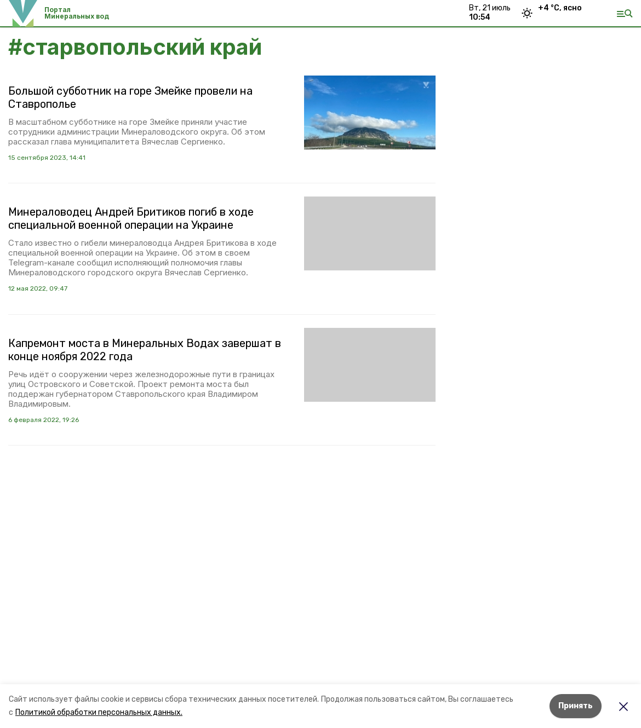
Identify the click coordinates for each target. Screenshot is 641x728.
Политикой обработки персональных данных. (98, 712)
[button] (370, 112)
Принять (575, 705)
